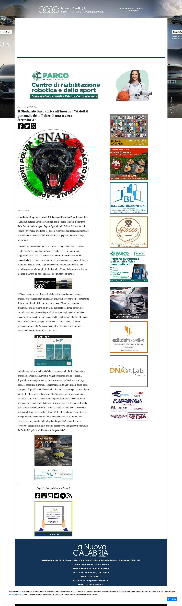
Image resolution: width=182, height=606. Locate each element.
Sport (91, 62)
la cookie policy (15, 594)
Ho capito (172, 599)
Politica (53, 62)
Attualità (71, 62)
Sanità (62, 62)
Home (23, 61)
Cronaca (43, 62)
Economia (82, 62)
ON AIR (155, 62)
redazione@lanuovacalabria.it (96, 585)
